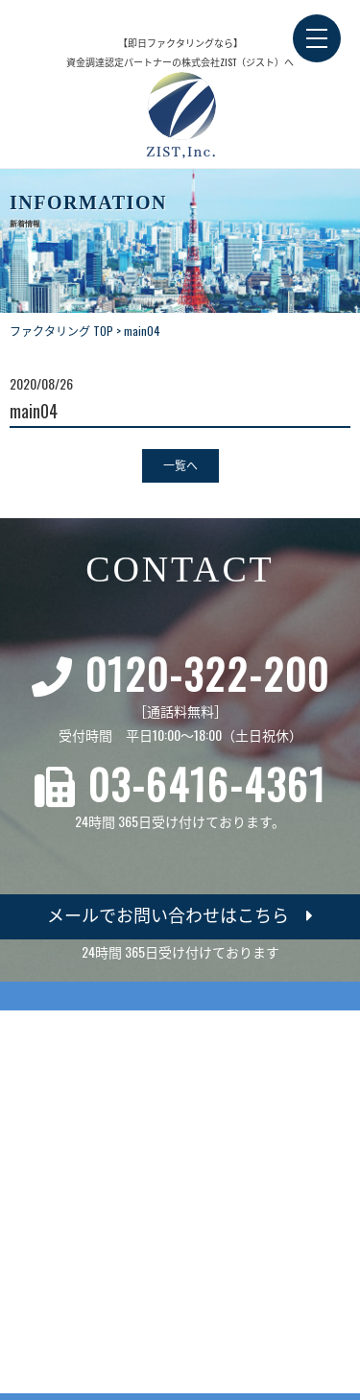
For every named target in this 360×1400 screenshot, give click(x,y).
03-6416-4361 (207, 784)
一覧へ (180, 465)
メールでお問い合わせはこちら (180, 914)
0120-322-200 (207, 673)
